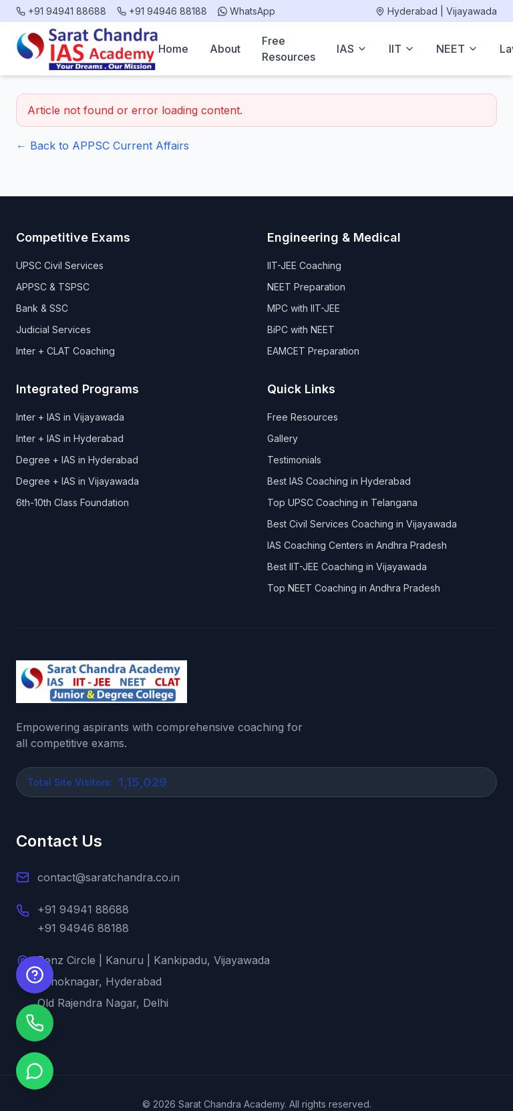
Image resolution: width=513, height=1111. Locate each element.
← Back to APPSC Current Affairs (102, 145)
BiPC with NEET (301, 329)
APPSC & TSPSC (53, 286)
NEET (457, 48)
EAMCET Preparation (313, 351)
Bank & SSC (42, 308)
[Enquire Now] (34, 974)
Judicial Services (53, 329)
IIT (402, 48)
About (225, 48)
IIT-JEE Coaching (304, 265)
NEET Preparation (306, 286)
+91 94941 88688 (83, 909)
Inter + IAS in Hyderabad (70, 438)
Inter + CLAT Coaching (65, 351)
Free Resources (288, 48)
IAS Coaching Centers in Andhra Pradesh (357, 545)
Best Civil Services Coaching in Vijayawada (362, 523)
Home (173, 48)
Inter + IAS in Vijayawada (70, 417)
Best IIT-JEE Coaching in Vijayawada (347, 566)
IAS (352, 48)
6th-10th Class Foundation (72, 502)
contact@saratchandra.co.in (108, 877)
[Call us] (34, 1023)
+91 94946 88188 (83, 928)
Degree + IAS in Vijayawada (77, 481)
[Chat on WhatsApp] (34, 1071)
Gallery (282, 438)
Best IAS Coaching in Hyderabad (339, 481)
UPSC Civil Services (60, 265)
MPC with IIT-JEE (303, 308)
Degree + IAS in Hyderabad (77, 459)
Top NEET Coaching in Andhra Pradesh (353, 588)
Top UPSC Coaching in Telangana (342, 502)
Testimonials (294, 459)
